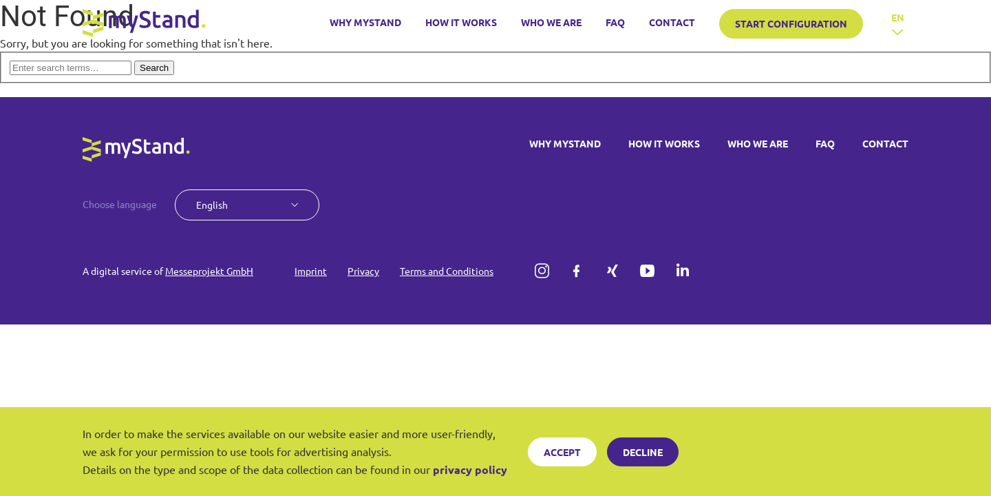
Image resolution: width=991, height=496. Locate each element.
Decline (643, 452)
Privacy (363, 271)
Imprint (311, 271)
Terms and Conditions (446, 271)
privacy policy (470, 469)
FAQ (615, 23)
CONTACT (672, 23)
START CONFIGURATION (791, 23)
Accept (562, 452)
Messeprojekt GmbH (209, 271)
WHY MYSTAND (365, 23)
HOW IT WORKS (461, 23)
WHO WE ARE (551, 23)
